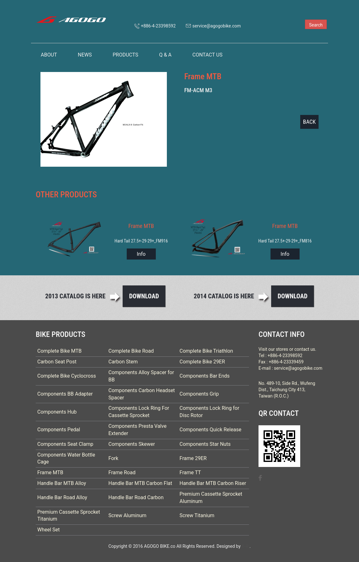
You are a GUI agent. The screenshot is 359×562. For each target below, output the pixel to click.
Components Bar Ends (205, 376)
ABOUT (49, 55)
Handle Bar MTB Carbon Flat (140, 483)
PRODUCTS (125, 55)
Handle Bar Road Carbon (136, 497)
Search (316, 24)
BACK (309, 121)
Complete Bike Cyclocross (66, 376)
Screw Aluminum (127, 515)
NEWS (85, 55)
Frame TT (190, 472)
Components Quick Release (210, 430)
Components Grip (199, 394)
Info (141, 254)
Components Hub (57, 412)
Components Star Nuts (205, 444)
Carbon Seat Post (56, 362)
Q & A (165, 55)
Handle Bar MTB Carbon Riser (213, 483)
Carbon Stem (123, 362)
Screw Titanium (197, 515)
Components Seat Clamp (65, 444)
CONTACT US (207, 55)
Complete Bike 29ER (202, 362)
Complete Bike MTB (59, 351)
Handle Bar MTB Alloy (61, 483)
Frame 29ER (193, 458)
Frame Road (122, 472)
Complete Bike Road (131, 351)
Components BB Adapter (65, 394)
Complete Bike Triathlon (206, 351)
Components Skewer (131, 444)
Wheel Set (48, 530)
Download (144, 296)
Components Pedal (58, 430)
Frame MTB (50, 472)
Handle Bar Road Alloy (62, 497)
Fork (113, 458)
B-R (245, 546)
